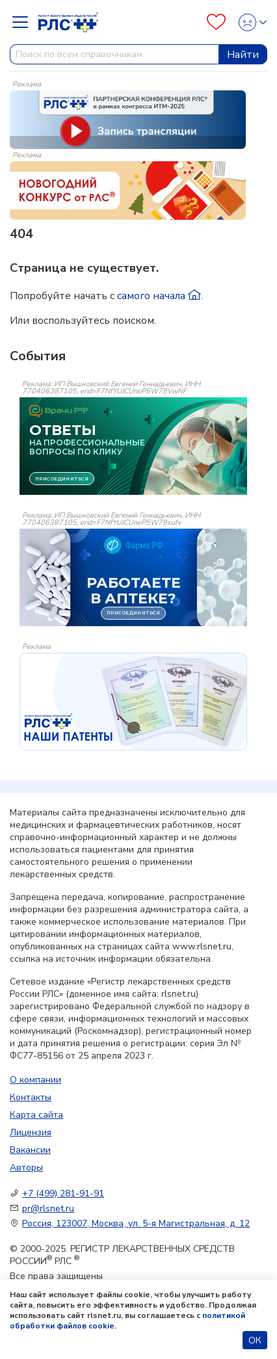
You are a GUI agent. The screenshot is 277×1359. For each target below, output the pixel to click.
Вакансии (30, 1150)
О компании (35, 1080)
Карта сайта (36, 1115)
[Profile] (248, 22)
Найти (243, 54)
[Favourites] (216, 22)
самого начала (159, 296)
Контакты (30, 1097)
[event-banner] (133, 701)
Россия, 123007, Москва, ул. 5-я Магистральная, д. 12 (136, 1223)
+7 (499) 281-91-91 (63, 1193)
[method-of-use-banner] (128, 119)
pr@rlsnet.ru (48, 1208)
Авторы (26, 1167)
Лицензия (30, 1132)
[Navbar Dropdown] (24, 22)
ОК (254, 1340)
